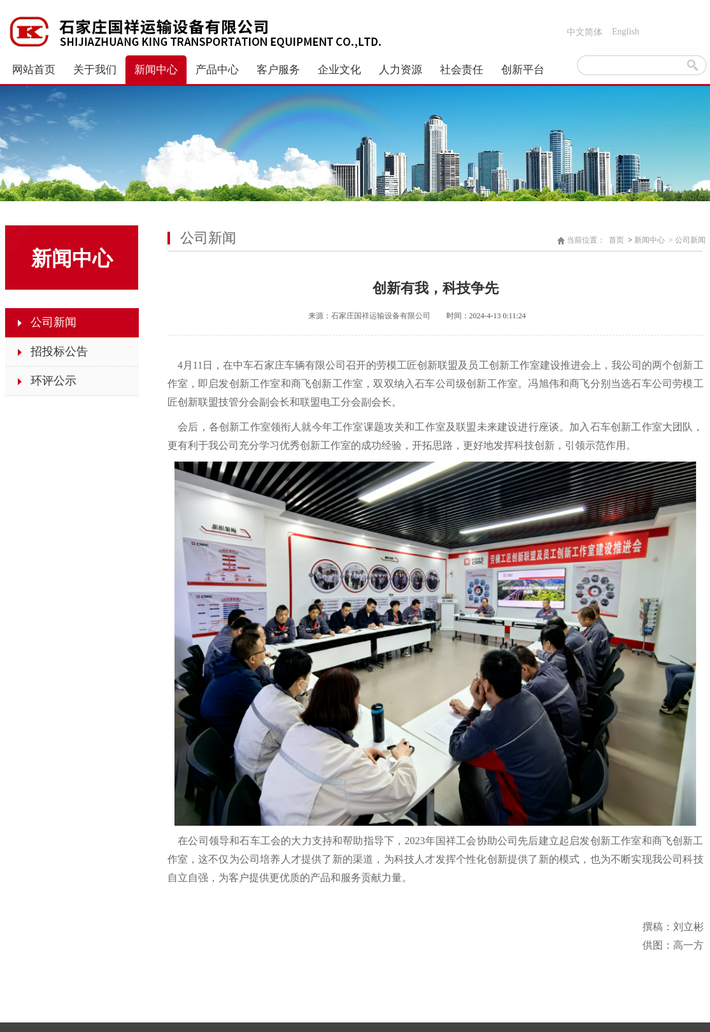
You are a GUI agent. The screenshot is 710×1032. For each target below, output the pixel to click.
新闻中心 (649, 240)
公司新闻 (690, 240)
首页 (616, 240)
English (625, 31)
